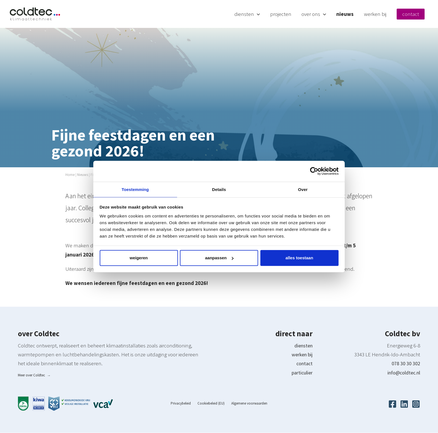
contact (304, 363)
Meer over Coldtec (34, 375)
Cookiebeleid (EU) (211, 403)
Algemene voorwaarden (246, 403)
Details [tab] (219, 189)
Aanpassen (219, 258)
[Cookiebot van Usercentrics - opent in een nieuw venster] (314, 171)
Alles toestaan (299, 258)
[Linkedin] (404, 404)
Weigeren (139, 258)
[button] (270, 14)
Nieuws (84, 174)
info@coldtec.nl (402, 372)
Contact (414, 14)
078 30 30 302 (406, 363)
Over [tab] (303, 189)
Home (70, 174)
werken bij (301, 354)
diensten (302, 345)
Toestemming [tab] (135, 189)
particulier (301, 372)
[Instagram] (416, 404)
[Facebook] (392, 404)
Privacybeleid (184, 403)
